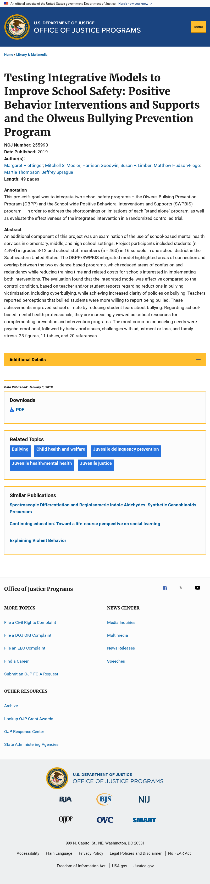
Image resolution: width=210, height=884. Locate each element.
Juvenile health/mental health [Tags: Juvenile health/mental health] (42, 463)
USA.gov (119, 866)
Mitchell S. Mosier (62, 165)
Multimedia (117, 635)
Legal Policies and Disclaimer (136, 853)
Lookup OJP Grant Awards (28, 718)
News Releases (121, 648)
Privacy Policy (91, 853)
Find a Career (16, 660)
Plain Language (59, 853)
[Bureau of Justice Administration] (65, 803)
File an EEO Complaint (24, 648)
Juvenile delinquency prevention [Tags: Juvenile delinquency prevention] (126, 449)
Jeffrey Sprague (57, 172)
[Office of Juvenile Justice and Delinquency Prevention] (66, 824)
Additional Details (27, 359)
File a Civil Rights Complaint (30, 622)
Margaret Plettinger (23, 165)
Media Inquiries (121, 622)
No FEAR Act (179, 853)
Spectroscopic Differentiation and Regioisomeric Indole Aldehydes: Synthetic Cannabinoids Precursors (103, 508)
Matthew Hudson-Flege (177, 165)
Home (8, 55)
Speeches (116, 660)
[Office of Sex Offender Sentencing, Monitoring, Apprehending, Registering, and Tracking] (144, 823)
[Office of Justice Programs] (17, 27)
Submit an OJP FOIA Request (31, 674)
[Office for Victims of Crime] (105, 823)
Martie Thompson (22, 172)
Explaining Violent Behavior (38, 540)
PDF (20, 409)
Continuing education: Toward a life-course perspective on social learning (85, 523)
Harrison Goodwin (100, 165)
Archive (11, 705)
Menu (198, 27)
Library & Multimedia (31, 55)
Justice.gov (144, 866)
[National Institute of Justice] (144, 803)
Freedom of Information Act (81, 866)
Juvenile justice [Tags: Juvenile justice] (96, 463)
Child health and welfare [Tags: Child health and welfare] (60, 449)
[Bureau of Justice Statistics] (104, 806)
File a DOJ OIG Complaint (27, 635)
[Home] (87, 27)
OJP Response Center (24, 731)
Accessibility (28, 853)
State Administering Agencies (31, 744)
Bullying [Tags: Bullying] (20, 449)
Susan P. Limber (136, 165)
